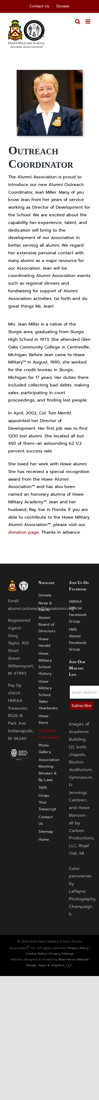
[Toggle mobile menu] (88, 21)
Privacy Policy (77, 948)
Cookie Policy (36, 953)
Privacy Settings (61, 953)
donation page (23, 532)
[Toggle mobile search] (77, 21)
